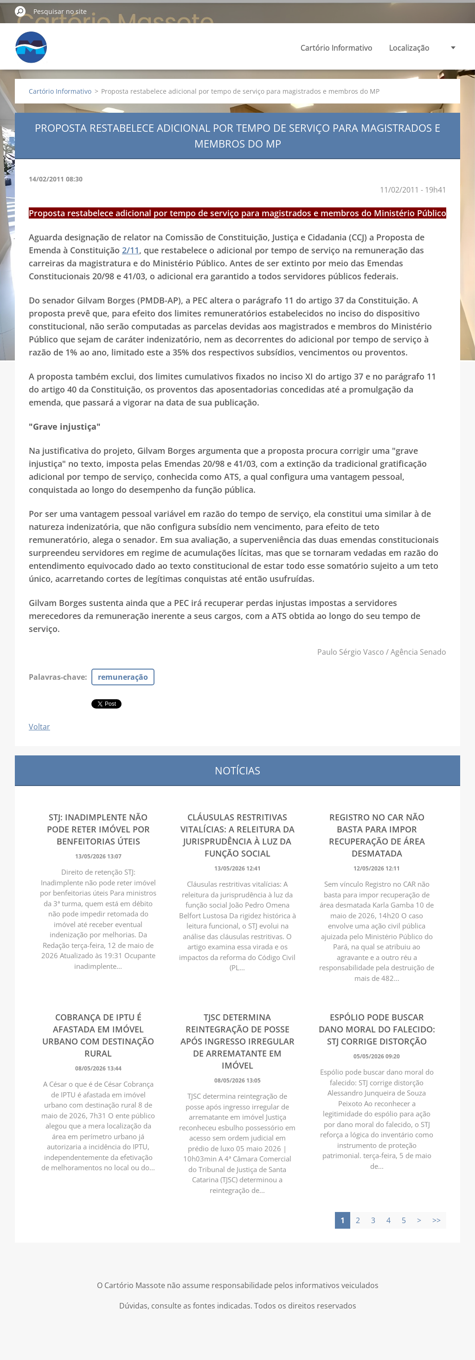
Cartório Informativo (336, 48)
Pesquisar (20, 11)
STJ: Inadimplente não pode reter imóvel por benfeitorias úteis (98, 829)
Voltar (39, 727)
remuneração (123, 677)
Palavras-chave (57, 677)
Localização (409, 48)
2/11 (130, 250)
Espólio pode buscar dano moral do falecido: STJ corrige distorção (377, 1029)
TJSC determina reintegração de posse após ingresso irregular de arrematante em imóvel (237, 1041)
